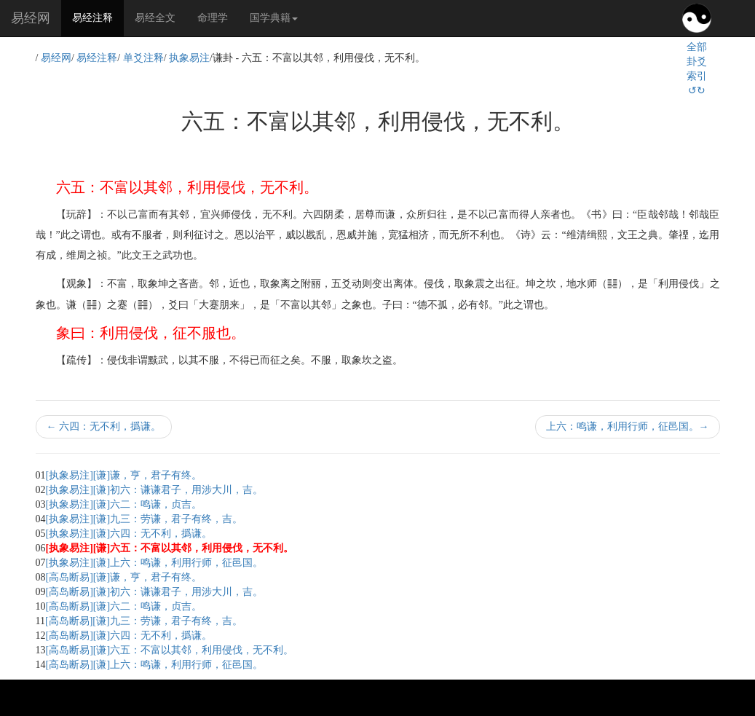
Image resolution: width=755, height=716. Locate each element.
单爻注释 (143, 57)
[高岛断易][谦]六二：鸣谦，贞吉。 (124, 606)
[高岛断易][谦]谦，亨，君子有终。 (124, 577)
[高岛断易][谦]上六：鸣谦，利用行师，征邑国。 (155, 664)
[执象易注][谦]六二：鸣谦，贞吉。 (124, 504)
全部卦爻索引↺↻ (697, 69)
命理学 (212, 17)
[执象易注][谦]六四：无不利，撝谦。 (129, 533)
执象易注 (189, 57)
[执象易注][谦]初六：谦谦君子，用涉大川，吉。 (155, 489)
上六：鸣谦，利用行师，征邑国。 (627, 426)
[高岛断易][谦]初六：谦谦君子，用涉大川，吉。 (155, 591)
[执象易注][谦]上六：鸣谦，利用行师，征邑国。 (155, 562)
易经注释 (98, 16)
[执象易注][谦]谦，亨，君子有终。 (124, 475)
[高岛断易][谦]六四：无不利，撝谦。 (129, 635)
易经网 (30, 18)
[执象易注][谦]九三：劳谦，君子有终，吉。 (144, 519)
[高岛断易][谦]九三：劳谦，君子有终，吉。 (143, 620)
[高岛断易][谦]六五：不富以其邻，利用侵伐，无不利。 (170, 650)
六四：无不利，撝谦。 (104, 426)
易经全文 (155, 17)
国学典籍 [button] (274, 17)
